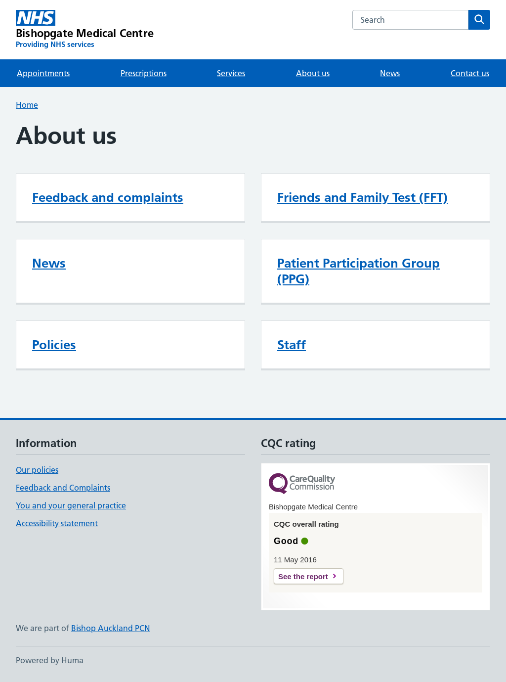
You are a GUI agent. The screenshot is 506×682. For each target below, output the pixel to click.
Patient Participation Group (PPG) (358, 271)
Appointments (43, 73)
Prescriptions (144, 73)
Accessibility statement (57, 523)
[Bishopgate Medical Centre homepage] (85, 29)
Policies (54, 345)
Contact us (470, 73)
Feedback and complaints (107, 197)
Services (231, 73)
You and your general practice (71, 505)
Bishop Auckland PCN (110, 628)
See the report (303, 576)
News (390, 73)
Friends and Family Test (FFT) (362, 197)
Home (27, 105)
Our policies (37, 470)
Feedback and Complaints (63, 488)
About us (313, 73)
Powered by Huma (50, 660)
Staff (291, 345)
